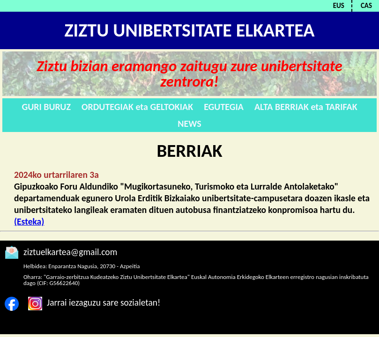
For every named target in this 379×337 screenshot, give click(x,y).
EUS (338, 5)
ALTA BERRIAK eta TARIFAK (305, 106)
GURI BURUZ (46, 106)
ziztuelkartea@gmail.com (70, 251)
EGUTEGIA (224, 106)
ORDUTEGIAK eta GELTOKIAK (137, 106)
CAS (366, 5)
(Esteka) (29, 221)
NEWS (189, 123)
